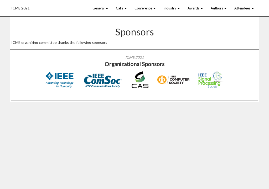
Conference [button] (145, 8)
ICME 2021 (20, 7)
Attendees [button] (244, 8)
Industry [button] (171, 8)
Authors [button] (218, 8)
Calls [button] (121, 8)
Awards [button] (195, 8)
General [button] (100, 8)
